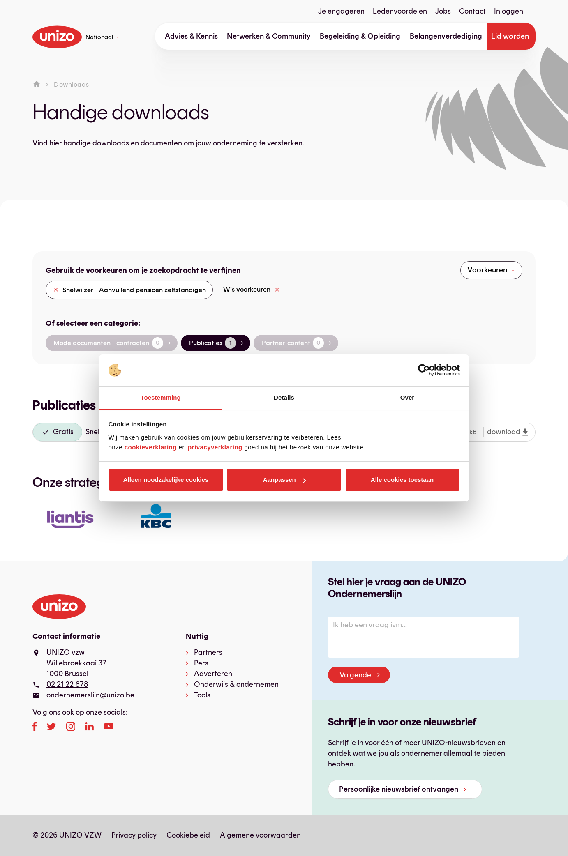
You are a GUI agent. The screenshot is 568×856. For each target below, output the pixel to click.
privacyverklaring (215, 447)
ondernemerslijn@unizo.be (90, 695)
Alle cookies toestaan (402, 479)
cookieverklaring (151, 447)
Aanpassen (284, 479)
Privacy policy (134, 835)
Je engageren (341, 11)
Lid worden (510, 36)
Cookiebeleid (188, 835)
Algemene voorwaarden (260, 835)
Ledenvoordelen (400, 11)
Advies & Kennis (191, 36)
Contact (472, 11)
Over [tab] (407, 397)
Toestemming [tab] (161, 397)
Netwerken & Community (269, 36)
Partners (208, 652)
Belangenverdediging (446, 36)
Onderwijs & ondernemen (236, 684)
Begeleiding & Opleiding (360, 36)
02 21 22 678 (67, 684)
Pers (201, 662)
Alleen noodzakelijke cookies (166, 479)
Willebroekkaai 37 (76, 662)
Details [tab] (284, 397)
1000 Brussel (67, 673)
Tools (202, 695)
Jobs (443, 11)
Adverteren (213, 673)
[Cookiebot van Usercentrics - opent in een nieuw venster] (424, 370)
